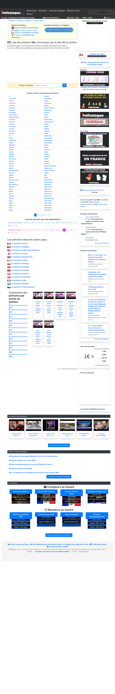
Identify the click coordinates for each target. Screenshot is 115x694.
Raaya (11, 203)
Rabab (46, 101)
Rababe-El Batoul (49, 108)
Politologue (12, 549)
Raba (10, 207)
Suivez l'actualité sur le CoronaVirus (59, 30)
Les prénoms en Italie (18, 280)
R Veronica (12, 131)
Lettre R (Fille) (39, 20)
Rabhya (46, 173)
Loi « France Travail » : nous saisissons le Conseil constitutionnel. (96, 328)
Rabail (46, 117)
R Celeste (12, 105)
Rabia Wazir (47, 205)
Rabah (46, 115)
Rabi (45, 175)
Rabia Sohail (48, 203)
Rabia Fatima (48, 180)
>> (49, 215)
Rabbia (46, 126)
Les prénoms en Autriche (20, 273)
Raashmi (11, 196)
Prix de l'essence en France (18, 544)
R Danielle (12, 108)
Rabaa (11, 210)
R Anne (11, 101)
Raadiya (11, 147)
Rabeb (46, 147)
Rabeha (46, 161)
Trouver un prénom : (26, 85)
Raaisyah (11, 173)
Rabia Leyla (47, 196)
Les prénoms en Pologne (20, 263)
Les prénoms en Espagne (20, 267)
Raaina (11, 168)
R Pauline (12, 124)
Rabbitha (47, 131)
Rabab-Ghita (48, 110)
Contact (29, 551)
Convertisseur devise (102, 365)
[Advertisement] (57, 4)
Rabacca (46, 112)
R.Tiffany (11, 133)
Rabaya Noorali (48, 122)
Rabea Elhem (48, 138)
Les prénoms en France (19, 243)
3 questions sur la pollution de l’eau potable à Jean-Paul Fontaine (97, 274)
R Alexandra (12, 98)
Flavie (92, 202)
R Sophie (11, 128)
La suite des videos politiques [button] (59, 445)
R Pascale (12, 122)
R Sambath (12, 126)
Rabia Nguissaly (49, 198)
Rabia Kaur (47, 189)
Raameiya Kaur (13, 184)
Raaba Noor (12, 140)
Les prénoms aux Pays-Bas (20, 277)
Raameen (11, 182)
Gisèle (97, 202)
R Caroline (12, 103)
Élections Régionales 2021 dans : (92, 190)
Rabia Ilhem (47, 184)
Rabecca (46, 149)
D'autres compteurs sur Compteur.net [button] (59, 535)
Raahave (11, 161)
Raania (11, 191)
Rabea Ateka (48, 135)
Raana (11, 189)
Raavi (10, 200)
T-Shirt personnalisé (98, 544)
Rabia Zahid (47, 207)
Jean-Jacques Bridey (92, 217)
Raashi (11, 193)
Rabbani (46, 124)
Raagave (11, 154)
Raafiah (11, 152)
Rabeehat (47, 156)
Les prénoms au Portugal (20, 270)
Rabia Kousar (48, 193)
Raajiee (11, 175)
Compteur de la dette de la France (75, 544)
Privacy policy (83, 551)
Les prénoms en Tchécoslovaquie (23, 287)
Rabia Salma (48, 200)
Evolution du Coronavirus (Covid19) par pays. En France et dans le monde (94, 80)
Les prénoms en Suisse (19, 253)
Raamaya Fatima (14, 180)
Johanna (82, 206)
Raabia (11, 142)
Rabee (46, 152)
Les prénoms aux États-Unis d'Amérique (25, 250)
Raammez (12, 186)
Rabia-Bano (47, 210)
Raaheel (11, 166)
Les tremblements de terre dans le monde (46, 544)
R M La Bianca (13, 115)
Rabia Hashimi (48, 182)
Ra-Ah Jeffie (12, 159)
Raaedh (11, 149)
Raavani (11, 198)
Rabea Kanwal (48, 140)
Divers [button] (29, 14)
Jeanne (105, 204)
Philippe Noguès (91, 227)
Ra (10, 135)
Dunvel (101, 204)
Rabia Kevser (48, 191)
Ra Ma (11, 138)
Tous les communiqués (101, 339)
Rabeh (46, 159)
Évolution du (26, 32)
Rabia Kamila (48, 186)
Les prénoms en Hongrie (19, 283)
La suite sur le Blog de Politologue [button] (59, 476)
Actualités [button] (43, 10)
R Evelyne (12, 110)
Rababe (46, 105)
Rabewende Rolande (50, 166)
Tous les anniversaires (101, 243)
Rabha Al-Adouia (49, 170)
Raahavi (11, 163)
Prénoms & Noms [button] (73, 10)
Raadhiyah (12, 145)
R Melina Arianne (14, 117)
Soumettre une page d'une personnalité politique (52, 551)
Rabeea (46, 154)
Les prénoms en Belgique (20, 247)
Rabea (46, 133)
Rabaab (46, 96)
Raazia (11, 205)
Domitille (86, 202)
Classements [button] (32, 10)
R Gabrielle (12, 112)
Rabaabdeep (48, 98)
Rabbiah (46, 128)
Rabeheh (47, 163)
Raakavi (11, 177)
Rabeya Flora (48, 168)
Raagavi (11, 156)
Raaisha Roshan (14, 170)
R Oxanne (12, 119)
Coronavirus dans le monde (57, 546)
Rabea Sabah (48, 142)
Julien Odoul (90, 238)
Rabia (46, 177)
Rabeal (46, 145)
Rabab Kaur (47, 103)
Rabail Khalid (48, 119)
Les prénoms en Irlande (19, 260)
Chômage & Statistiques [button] (57, 10)
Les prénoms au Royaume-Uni (21, 257)
